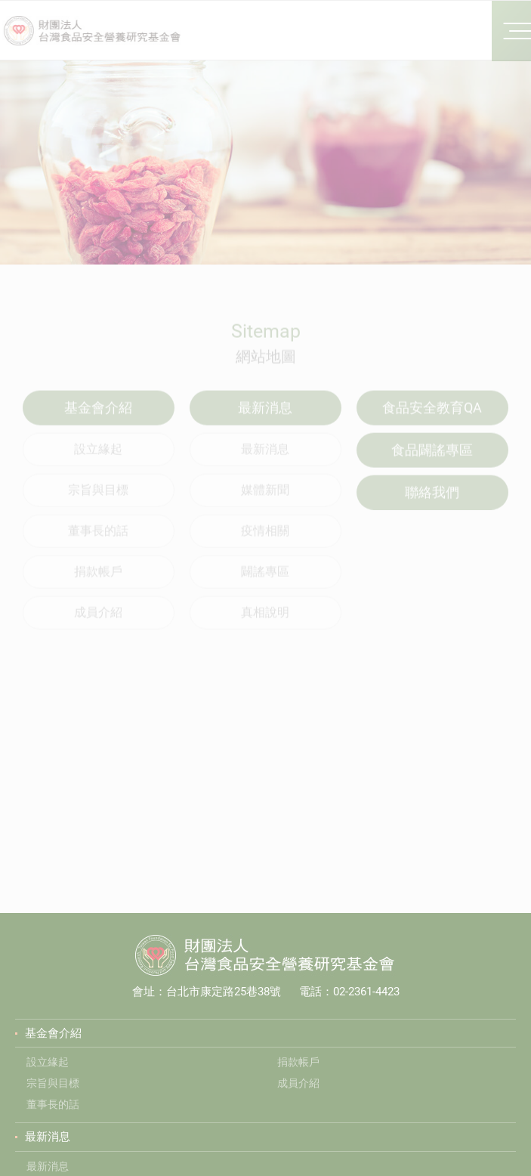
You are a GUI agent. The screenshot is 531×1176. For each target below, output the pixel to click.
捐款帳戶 (98, 583)
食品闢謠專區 (432, 461)
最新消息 (265, 460)
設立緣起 (98, 460)
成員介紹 (98, 624)
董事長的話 (98, 542)
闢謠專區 (265, 583)
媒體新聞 (265, 501)
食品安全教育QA (432, 419)
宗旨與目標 (98, 501)
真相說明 (265, 624)
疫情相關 (265, 542)
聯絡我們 (432, 504)
